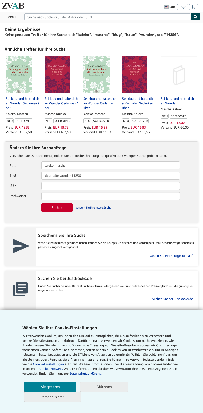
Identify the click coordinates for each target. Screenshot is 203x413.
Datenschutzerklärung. (86, 373)
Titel (13, 175)
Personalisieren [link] (53, 397)
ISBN (13, 185)
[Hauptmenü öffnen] (10, 16)
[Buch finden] (195, 16)
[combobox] (107, 16)
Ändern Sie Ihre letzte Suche (93, 207)
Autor (14, 165)
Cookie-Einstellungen (48, 364)
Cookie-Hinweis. (51, 369)
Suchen (57, 208)
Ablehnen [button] (104, 386)
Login (182, 7)
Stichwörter (18, 196)
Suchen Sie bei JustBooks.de (172, 299)
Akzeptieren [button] (50, 386)
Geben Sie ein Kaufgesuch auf (171, 256)
